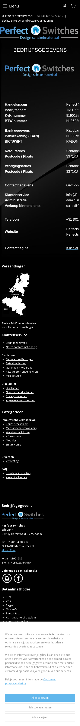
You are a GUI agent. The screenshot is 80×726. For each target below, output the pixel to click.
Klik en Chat (9, 550)
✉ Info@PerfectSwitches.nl (17, 16)
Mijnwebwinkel (54, 718)
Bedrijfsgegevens (16, 343)
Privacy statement (16, 396)
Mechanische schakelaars (21, 428)
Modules (11, 440)
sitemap (48, 711)
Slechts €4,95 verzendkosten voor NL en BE (27, 20)
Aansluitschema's (16, 477)
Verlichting (12, 461)
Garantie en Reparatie (19, 367)
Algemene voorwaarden (20, 400)
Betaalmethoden (16, 363)
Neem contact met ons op (21, 347)
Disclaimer (12, 388)
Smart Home (13, 444)
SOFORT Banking (16, 626)
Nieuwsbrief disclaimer (20, 392)
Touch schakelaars (17, 424)
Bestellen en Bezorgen (19, 359)
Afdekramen (13, 436)
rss (57, 711)
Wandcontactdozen (18, 432)
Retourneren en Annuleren (22, 371)
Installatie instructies (18, 473)
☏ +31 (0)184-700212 (50, 16)
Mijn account (13, 376)
